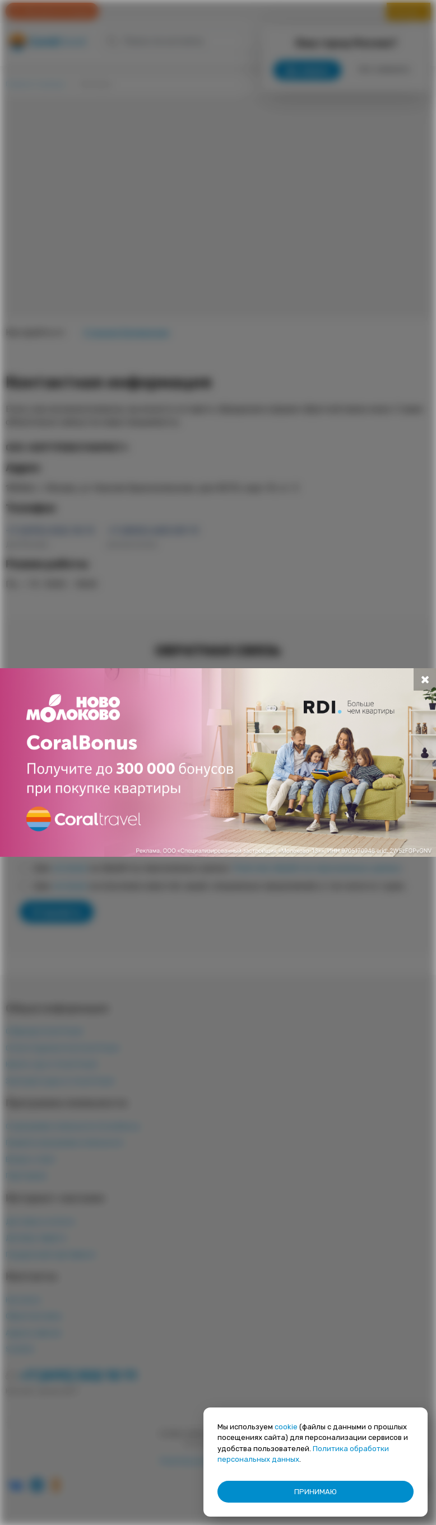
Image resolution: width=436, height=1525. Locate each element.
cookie (286, 1427)
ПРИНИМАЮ (315, 1492)
